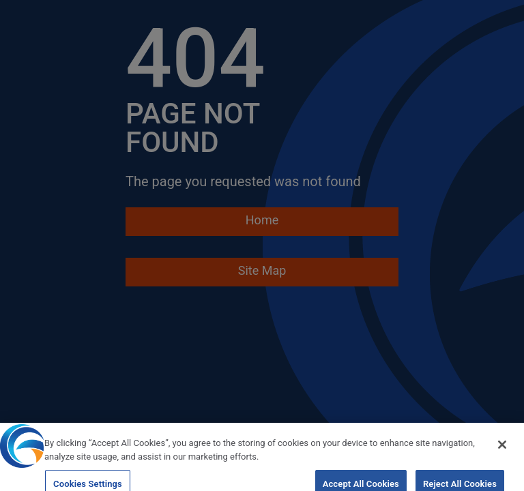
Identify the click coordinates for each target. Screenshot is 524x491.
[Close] (502, 449)
